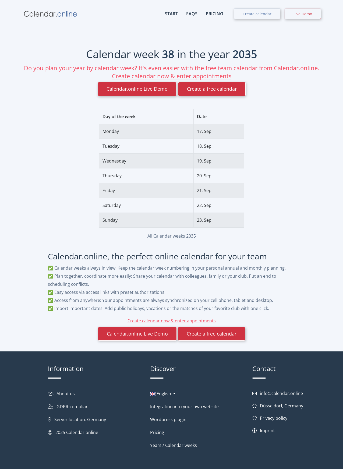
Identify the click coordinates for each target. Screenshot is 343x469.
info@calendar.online (281, 393)
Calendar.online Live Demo (137, 89)
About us (65, 394)
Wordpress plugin (168, 419)
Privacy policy (273, 418)
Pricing (157, 432)
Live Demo (303, 13)
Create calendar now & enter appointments (171, 76)
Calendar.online (82, 432)
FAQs (191, 14)
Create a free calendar (212, 89)
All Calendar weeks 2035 (171, 236)
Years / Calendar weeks (173, 445)
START (171, 14)
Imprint (267, 430)
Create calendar (257, 13)
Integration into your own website (184, 407)
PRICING (214, 14)
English (161, 394)
